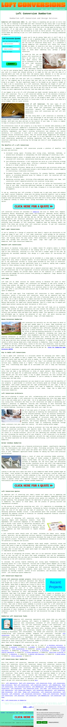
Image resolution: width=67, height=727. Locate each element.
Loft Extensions (16, 688)
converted (57, 80)
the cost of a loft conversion (28, 588)
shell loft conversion (9, 94)
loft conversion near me (37, 598)
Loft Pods (43, 688)
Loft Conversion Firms (44, 683)
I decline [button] (44, 722)
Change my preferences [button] (53, 722)
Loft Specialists (12, 683)
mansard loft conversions (10, 250)
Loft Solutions (19, 695)
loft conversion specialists (31, 619)
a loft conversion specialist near (25, 581)
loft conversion (33, 56)
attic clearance (16, 656)
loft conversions (30, 148)
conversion (38, 42)
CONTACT (56, 9)
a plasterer (13, 654)
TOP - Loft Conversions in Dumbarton (14, 700)
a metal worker (60, 654)
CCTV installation (18, 649)
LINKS (46, 9)
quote (31, 549)
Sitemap (3, 712)
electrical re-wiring (56, 652)
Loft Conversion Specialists (42, 690)
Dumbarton (36, 211)
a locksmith (24, 650)
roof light (30, 234)
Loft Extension (15, 694)
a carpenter (13, 647)
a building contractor (55, 645)
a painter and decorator (36, 654)
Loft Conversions (59, 683)
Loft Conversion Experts (39, 685)
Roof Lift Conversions (27, 683)
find (6, 662)
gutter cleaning (41, 649)
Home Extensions (7, 685)
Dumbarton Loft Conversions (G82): (13, 22)
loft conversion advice (54, 637)
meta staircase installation (55, 647)
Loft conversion (7, 211)
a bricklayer (44, 650)
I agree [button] (39, 722)
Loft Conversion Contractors (51, 692)
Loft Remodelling (54, 685)
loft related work (12, 639)
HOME (42, 9)
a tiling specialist (31, 652)
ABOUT (50, 9)
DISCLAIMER (62, 9)
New (17, 712)
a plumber (31, 647)
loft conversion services (29, 642)
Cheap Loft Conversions (31, 692)
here (36, 680)
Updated (21, 712)
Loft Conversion (59, 690)
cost (55, 37)
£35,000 (24, 46)
